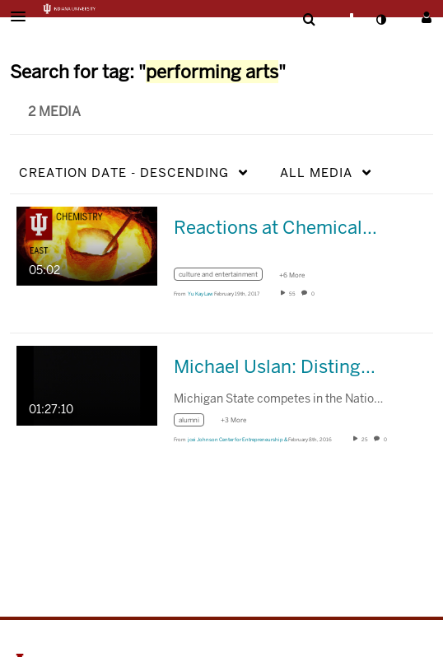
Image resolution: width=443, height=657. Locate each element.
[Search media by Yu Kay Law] (200, 294)
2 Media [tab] (54, 111)
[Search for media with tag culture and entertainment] (224, 277)
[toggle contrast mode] (380, 20)
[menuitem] (308, 20)
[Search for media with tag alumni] (195, 422)
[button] (23, 16)
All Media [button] (316, 172)
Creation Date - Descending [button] (124, 172)
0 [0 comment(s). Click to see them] (313, 294)
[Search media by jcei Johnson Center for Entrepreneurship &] (237, 439)
